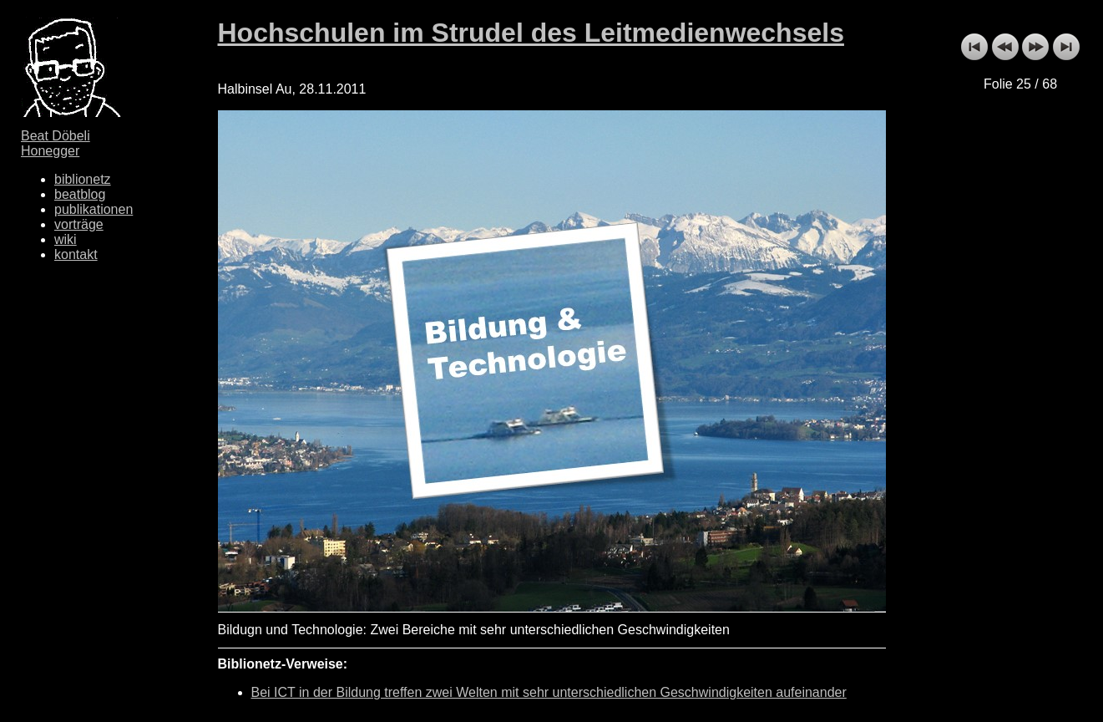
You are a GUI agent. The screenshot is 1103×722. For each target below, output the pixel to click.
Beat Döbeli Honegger (55, 143)
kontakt (76, 254)
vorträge (79, 224)
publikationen (93, 209)
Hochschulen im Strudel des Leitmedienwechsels (531, 33)
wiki (65, 239)
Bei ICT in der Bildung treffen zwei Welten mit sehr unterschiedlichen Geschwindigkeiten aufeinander (549, 692)
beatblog (79, 194)
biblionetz (82, 179)
